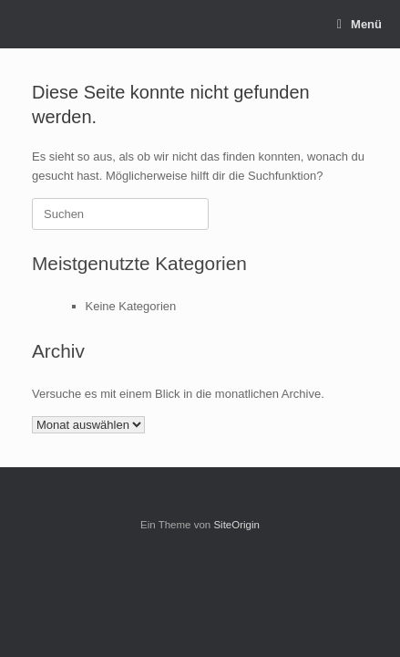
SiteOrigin (236, 524)
